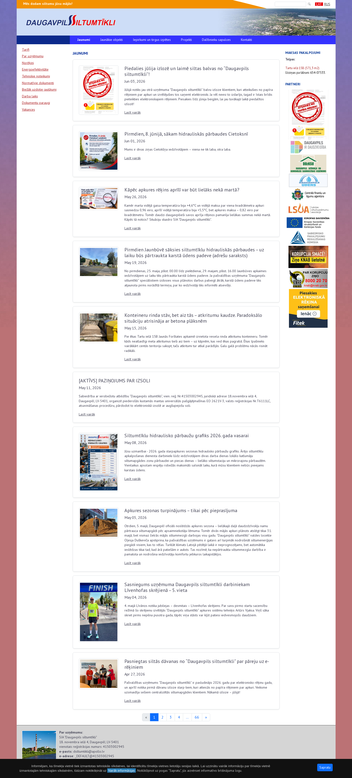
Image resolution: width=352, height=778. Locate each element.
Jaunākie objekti (111, 39)
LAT (319, 4)
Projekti (186, 39)
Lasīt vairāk (132, 112)
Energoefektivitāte (35, 69)
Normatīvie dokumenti (38, 83)
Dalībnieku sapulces (216, 39)
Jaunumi (83, 39)
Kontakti (246, 39)
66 (197, 717)
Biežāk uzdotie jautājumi (39, 89)
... (187, 717)
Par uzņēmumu (32, 56)
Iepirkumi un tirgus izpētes (152, 39)
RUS (327, 4)
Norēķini (28, 63)
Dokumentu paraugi (36, 103)
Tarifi (25, 49)
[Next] (206, 717)
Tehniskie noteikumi (36, 76)
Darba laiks (30, 96)
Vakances (28, 109)
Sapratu (324, 767)
